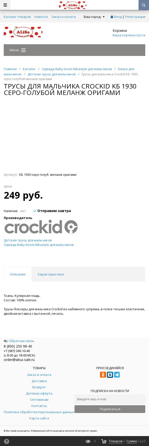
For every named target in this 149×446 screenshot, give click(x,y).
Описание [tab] (18, 274)
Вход (118, 16)
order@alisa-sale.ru (19, 359)
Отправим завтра (52, 210)
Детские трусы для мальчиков (28, 240)
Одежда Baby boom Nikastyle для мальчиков (39, 244)
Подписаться (110, 409)
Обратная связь (19, 341)
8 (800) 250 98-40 (18, 346)
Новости (41, 16)
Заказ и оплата (63, 16)
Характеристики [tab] (51, 274)
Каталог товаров (17, 16)
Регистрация (135, 16)
